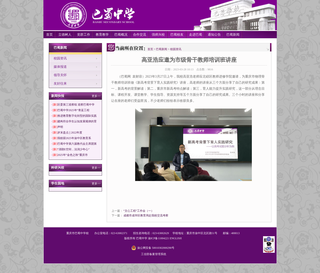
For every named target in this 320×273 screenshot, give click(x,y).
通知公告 (214, 34)
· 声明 (57, 127)
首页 (49, 34)
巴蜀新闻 (232, 34)
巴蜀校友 (176, 34)
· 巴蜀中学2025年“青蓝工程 (70, 110)
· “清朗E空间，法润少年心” (70, 149)
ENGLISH (176, 238)
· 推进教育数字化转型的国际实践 (74, 115)
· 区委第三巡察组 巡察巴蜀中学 (73, 104)
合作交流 (139, 34)
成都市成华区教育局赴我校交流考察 (145, 215)
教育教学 (102, 34)
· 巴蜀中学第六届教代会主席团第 (74, 143)
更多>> (96, 96)
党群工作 (83, 34)
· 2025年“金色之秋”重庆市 (69, 155)
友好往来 (60, 83)
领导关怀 (60, 75)
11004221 (163, 238)
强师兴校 (158, 34)
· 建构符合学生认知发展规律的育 (74, 121)
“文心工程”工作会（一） (138, 210)
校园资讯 (60, 58)
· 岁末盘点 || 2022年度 (66, 132)
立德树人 (64, 34)
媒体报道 (60, 66)
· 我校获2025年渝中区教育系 (71, 138)
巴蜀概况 (120, 34)
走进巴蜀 (195, 34)
